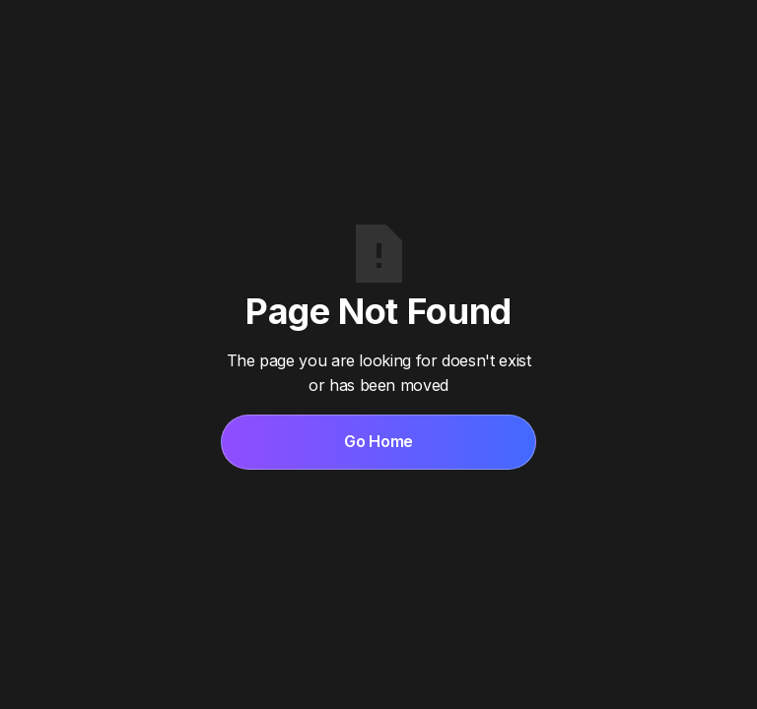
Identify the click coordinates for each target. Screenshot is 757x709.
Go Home (378, 441)
